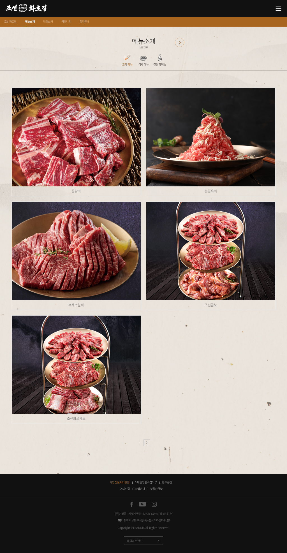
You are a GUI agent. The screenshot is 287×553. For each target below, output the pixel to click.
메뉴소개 (30, 21)
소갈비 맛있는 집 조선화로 (26, 8)
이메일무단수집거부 (146, 482)
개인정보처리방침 (119, 482)
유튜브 (142, 504)
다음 (179, 42)
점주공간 (167, 482)
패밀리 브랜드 (134, 541)
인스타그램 (154, 504)
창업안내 (84, 21)
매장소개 (48, 21)
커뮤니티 (66, 21)
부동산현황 (156, 489)
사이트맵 (278, 8)
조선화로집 (10, 21)
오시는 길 (124, 489)
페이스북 (131, 504)
